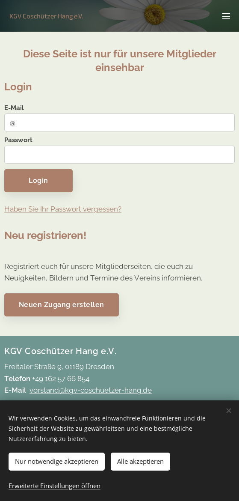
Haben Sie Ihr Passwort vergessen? (62, 209)
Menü (226, 16)
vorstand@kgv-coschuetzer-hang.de (91, 390)
